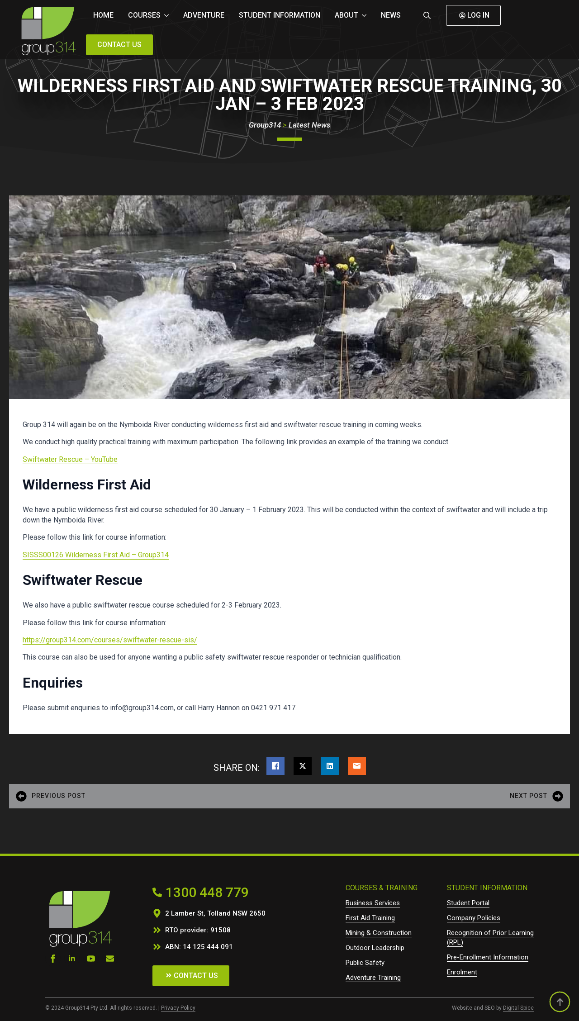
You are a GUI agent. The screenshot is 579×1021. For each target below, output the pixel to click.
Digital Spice (518, 1008)
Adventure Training (373, 978)
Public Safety (365, 963)
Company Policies (473, 918)
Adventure (203, 15)
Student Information (279, 15)
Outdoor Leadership (375, 948)
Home (103, 15)
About (346, 15)
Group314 (265, 124)
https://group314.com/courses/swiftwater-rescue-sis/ (110, 640)
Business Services (373, 903)
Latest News (309, 124)
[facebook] (53, 958)
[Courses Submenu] (168, 15)
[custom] (110, 958)
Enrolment (462, 972)
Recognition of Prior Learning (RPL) (490, 937)
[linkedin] (72, 958)
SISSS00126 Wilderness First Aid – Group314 (96, 555)
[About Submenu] (366, 15)
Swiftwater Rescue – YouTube (70, 459)
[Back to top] (560, 1002)
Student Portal (468, 903)
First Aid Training (370, 918)
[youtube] (91, 958)
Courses (144, 15)
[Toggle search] (427, 15)
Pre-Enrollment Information (487, 957)
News (391, 15)
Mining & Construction (379, 933)
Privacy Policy (178, 1008)
